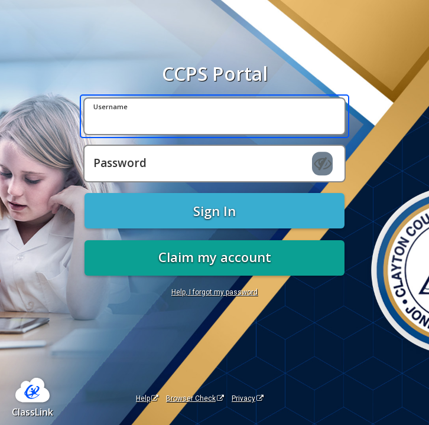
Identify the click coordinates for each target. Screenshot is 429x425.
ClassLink (32, 412)
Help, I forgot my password (214, 292)
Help (147, 398)
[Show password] (322, 163)
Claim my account (214, 257)
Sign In (214, 211)
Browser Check (195, 398)
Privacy (248, 398)
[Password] (214, 163)
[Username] (214, 116)
